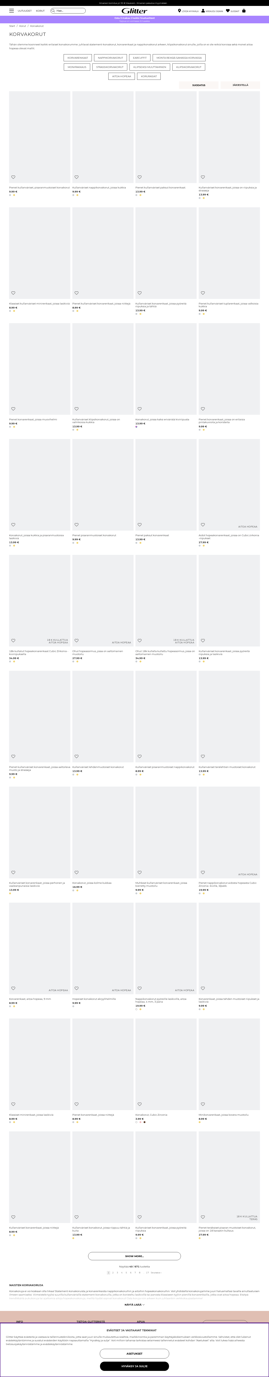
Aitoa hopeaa (121, 76)
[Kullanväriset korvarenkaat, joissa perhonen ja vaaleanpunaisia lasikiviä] (39, 841)
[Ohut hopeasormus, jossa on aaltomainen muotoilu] (103, 609)
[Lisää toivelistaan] (13, 177)
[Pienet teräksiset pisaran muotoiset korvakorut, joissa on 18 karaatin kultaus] (229, 1185)
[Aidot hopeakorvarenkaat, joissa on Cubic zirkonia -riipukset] (229, 493)
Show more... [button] (134, 1256)
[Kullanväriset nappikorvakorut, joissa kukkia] (103, 145)
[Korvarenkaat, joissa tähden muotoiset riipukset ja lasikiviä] (229, 957)
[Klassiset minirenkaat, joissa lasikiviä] (39, 1071)
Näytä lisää (135, 1304)
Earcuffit (140, 57)
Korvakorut (37, 26)
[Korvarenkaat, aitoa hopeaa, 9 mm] (39, 957)
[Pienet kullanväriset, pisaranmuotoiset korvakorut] (39, 145)
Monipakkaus (77, 67)
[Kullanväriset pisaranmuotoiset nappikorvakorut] (166, 725)
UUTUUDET (25, 10)
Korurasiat (149, 76)
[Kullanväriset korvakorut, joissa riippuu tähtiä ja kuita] (103, 1185)
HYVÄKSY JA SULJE (134, 1366)
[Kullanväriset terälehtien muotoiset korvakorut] (229, 725)
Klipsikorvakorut (188, 67)
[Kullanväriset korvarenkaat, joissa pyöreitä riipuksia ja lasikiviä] (229, 609)
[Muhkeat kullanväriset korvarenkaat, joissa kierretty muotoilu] (166, 841)
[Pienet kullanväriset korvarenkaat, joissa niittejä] (103, 261)
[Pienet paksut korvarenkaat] (166, 493)
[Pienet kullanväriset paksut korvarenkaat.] (166, 145)
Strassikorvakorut (109, 67)
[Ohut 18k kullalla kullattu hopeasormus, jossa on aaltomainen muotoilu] (166, 609)
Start (12, 26)
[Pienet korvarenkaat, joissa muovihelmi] (39, 377)
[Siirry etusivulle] (134, 10)
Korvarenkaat (78, 57)
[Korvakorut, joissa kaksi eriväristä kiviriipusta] (166, 377)
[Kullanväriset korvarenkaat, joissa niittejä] (39, 1185)
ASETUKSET (134, 1353)
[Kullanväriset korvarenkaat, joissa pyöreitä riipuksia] (166, 1185)
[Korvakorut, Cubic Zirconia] (166, 1071)
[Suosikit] (234, 11)
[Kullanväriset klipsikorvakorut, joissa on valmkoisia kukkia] (103, 377)
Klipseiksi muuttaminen (149, 67)
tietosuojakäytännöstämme (23, 1344)
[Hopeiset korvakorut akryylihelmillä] (103, 957)
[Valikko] (12, 10)
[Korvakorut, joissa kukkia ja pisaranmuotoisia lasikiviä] (39, 493)
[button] (213, 11)
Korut (22, 26)
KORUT (40, 10)
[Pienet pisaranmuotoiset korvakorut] (103, 493)
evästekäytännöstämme (58, 1344)
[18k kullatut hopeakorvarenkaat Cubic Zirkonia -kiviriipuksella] (39, 609)
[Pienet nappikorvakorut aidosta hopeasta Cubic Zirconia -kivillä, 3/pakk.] (229, 841)
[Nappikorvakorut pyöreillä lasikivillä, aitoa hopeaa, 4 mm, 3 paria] (166, 957)
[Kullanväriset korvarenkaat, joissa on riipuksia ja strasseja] (229, 145)
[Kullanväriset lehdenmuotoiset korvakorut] (103, 725)
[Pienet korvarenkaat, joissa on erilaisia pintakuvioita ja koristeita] (229, 377)
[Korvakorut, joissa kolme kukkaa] (103, 841)
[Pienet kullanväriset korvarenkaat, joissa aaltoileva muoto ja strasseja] (39, 725)
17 (147, 1272)
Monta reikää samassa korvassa (179, 57)
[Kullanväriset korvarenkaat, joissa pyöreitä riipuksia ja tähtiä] (166, 261)
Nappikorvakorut (110, 57)
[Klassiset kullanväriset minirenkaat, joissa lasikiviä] (39, 261)
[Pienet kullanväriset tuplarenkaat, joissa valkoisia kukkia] (229, 261)
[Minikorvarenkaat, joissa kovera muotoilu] (229, 1071)
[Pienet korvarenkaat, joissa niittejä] (103, 1071)
